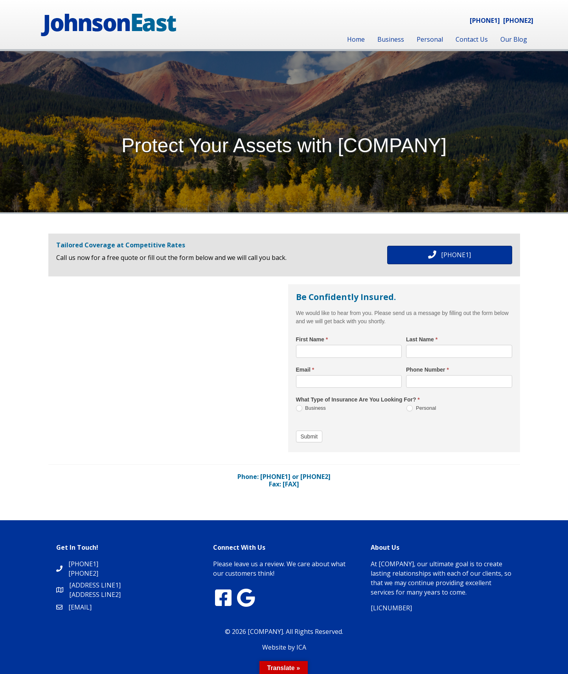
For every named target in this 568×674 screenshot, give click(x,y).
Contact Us (472, 39)
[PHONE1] (485, 20)
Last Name (421, 339)
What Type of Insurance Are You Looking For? (358, 399)
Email (305, 369)
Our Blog (513, 39)
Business (390, 39)
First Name (312, 339)
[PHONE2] (518, 20)
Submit (309, 436)
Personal (430, 39)
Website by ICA (284, 647)
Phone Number (427, 369)
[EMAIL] (80, 607)
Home (356, 39)
